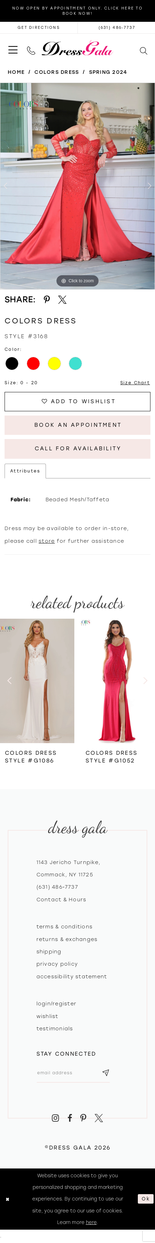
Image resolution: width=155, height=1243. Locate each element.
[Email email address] (73, 1073)
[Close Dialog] (7, 1200)
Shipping (49, 952)
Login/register (56, 1004)
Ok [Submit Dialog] (146, 1200)
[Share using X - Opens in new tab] (62, 300)
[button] (13, 47)
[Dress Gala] (77, 48)
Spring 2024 (108, 72)
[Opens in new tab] (39, 27)
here (91, 1223)
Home (16, 72)
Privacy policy (57, 965)
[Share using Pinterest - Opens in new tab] (46, 300)
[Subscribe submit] (106, 1073)
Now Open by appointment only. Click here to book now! (77, 11)
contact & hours (61, 900)
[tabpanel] (77, 186)
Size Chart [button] (135, 383)
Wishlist (47, 1017)
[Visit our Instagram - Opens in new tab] (55, 1119)
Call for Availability (78, 449)
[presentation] (37, 681)
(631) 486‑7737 (57, 888)
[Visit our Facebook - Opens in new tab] (69, 1119)
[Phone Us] (31, 48)
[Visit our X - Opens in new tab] (99, 1119)
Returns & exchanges (67, 940)
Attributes (25, 471)
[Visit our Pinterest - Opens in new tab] (83, 1119)
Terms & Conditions (64, 927)
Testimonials (54, 1029)
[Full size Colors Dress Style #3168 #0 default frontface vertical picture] (77, 186)
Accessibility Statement (71, 977)
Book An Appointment (78, 425)
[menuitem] (13, 47)
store (47, 542)
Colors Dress (56, 72)
